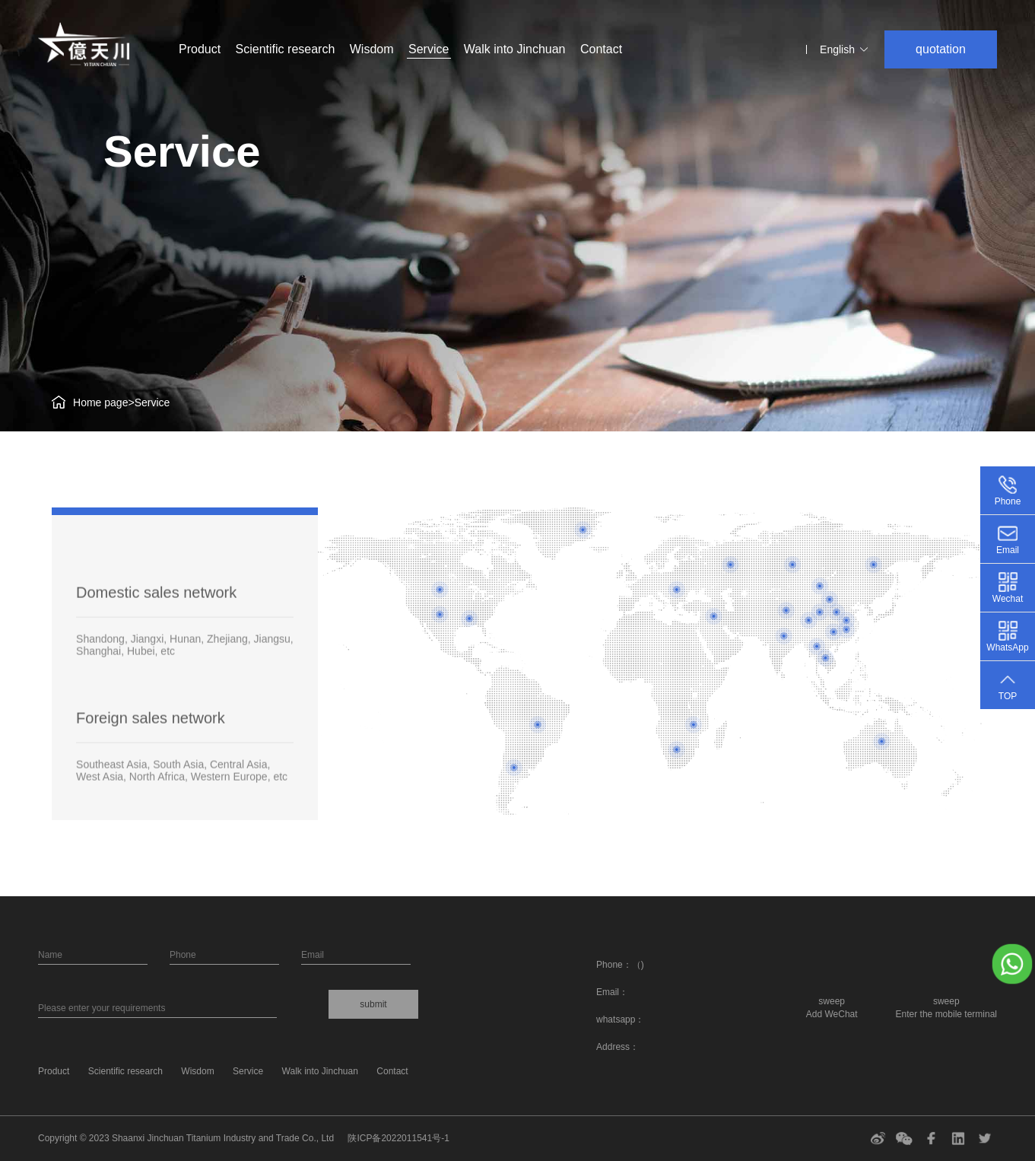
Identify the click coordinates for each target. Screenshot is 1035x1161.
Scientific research (285, 49)
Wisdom (373, 49)
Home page (100, 402)
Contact (601, 49)
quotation (941, 49)
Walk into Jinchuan (515, 49)
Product (200, 49)
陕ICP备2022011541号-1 (398, 1138)
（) (638, 964)
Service (428, 49)
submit (373, 1004)
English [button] (844, 49)
